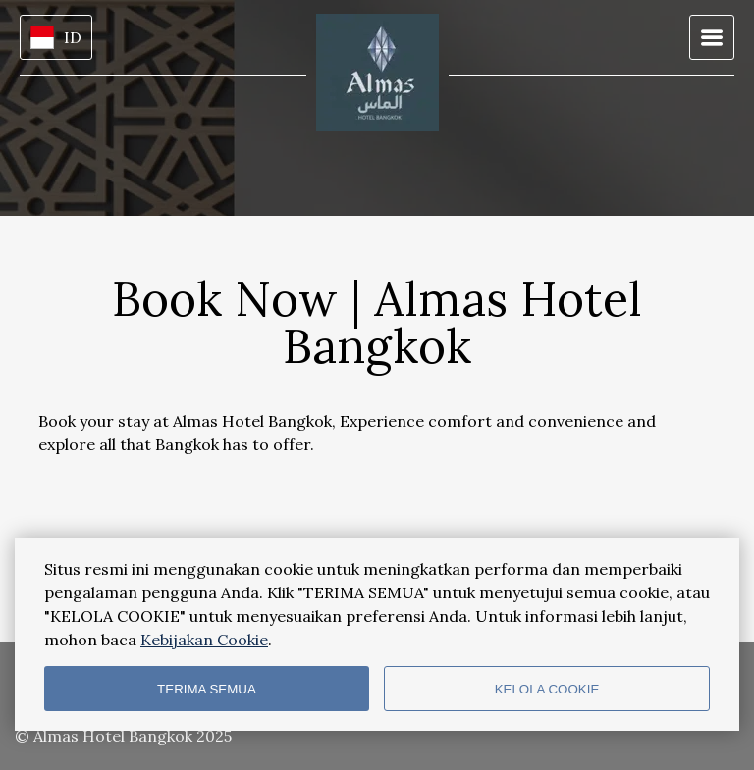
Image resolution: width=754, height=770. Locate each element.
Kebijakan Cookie (204, 639)
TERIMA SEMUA (206, 689)
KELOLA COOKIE (547, 689)
